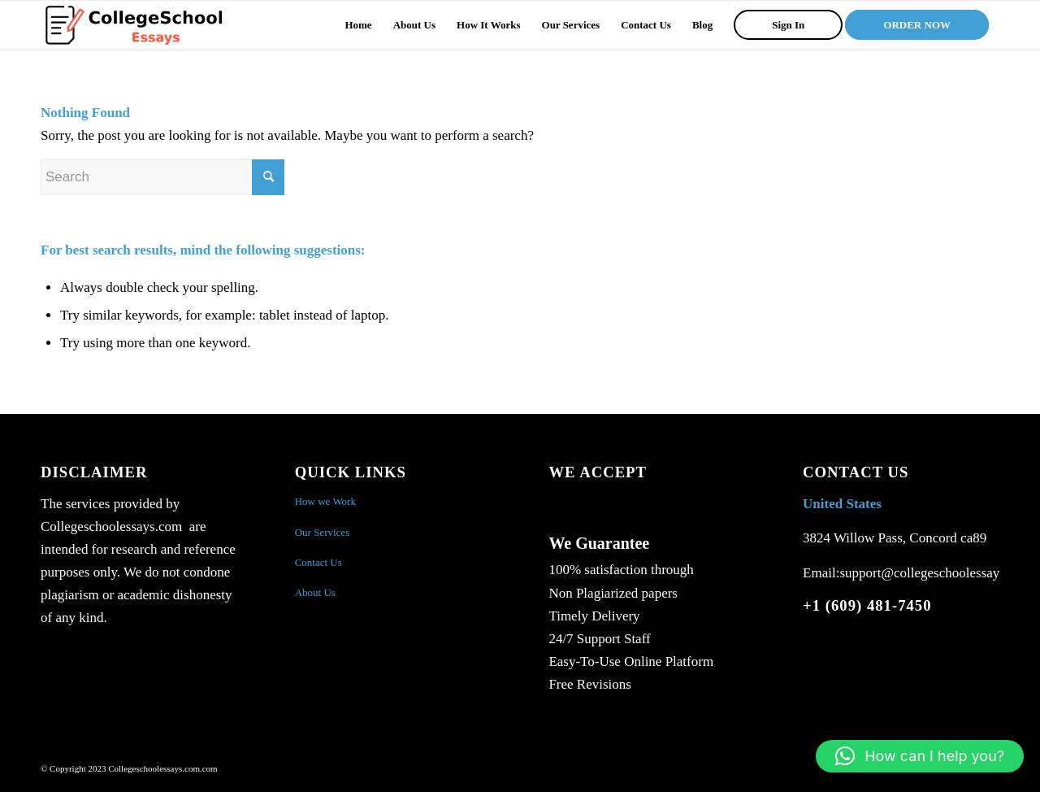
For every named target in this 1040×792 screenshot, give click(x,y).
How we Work (325, 501)
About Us (315, 592)
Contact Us (318, 562)
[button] (920, 756)
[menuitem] (358, 25)
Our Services (322, 532)
